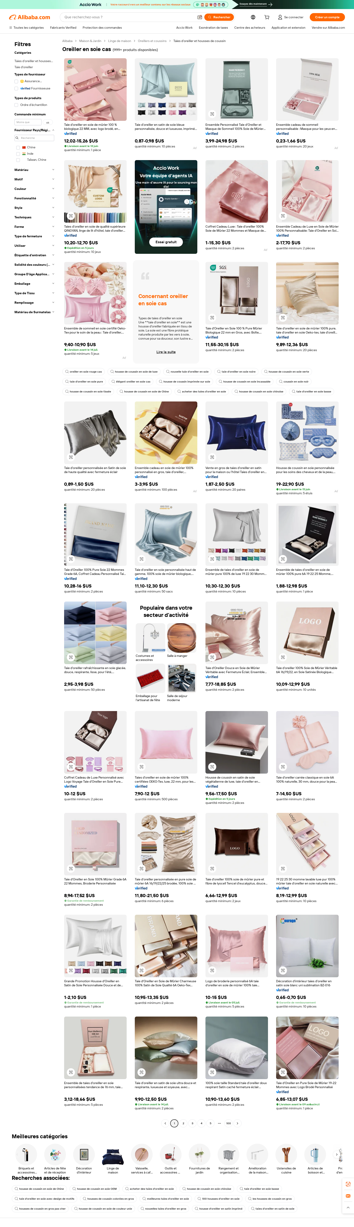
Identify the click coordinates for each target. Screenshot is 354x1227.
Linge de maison (119, 41)
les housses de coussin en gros (270, 1199)
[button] (200, 17)
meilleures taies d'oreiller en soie (165, 1199)
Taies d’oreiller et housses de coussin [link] (199, 41)
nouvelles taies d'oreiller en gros (163, 1209)
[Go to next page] (237, 1123)
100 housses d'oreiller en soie (219, 1199)
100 (228, 1123)
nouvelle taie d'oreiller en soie (187, 371)
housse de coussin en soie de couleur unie (103, 1209)
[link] (348, 1184)
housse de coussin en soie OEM (94, 1189)
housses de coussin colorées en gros (108, 1199)
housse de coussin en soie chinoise (259, 391)
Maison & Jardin (90, 41)
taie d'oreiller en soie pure (84, 381)
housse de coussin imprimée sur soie (184, 381)
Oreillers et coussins (152, 41)
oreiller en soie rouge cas (83, 371)
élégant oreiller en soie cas (131, 381)
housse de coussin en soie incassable (244, 381)
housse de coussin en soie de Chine (144, 391)
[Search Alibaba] (129, 17)
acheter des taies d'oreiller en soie (201, 391)
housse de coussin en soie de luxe (134, 371)
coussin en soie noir (294, 381)
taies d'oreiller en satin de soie (272, 1209)
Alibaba (67, 41)
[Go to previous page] (165, 1123)
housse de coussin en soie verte (286, 371)
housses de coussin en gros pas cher (40, 1209)
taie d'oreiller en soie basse (311, 391)
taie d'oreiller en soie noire (236, 371)
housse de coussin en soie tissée (88, 391)
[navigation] (34, 582)
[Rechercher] (219, 17)
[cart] (267, 18)
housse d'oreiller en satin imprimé (218, 1209)
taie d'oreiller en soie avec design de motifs (44, 1199)
